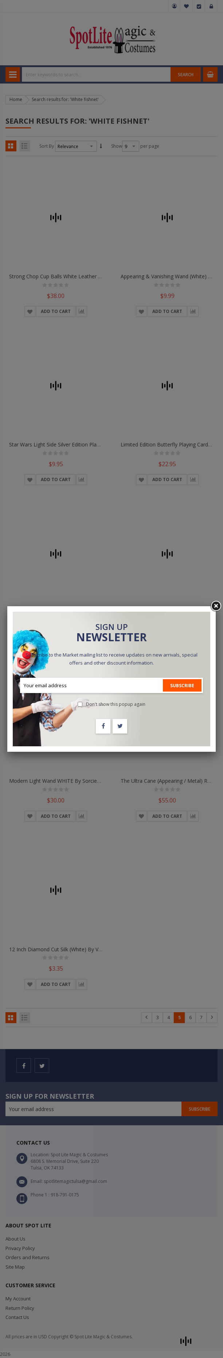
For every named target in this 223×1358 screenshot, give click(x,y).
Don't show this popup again (115, 704)
